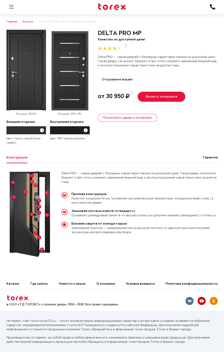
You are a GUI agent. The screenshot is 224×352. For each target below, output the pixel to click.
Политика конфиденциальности (192, 284)
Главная (11, 21)
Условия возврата (140, 284)
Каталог (28, 21)
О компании (105, 284)
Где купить (39, 284)
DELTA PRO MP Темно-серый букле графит (68, 21)
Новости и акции (72, 284)
